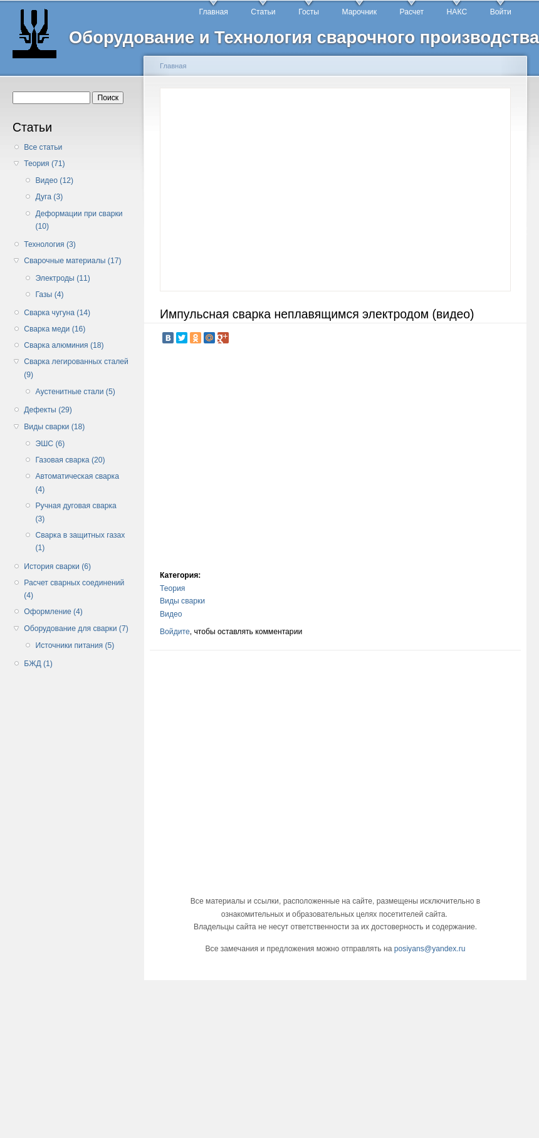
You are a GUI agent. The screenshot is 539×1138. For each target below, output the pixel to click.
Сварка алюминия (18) (63, 345)
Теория (172, 588)
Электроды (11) (62, 278)
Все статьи (43, 147)
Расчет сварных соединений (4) (74, 589)
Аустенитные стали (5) (75, 391)
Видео (171, 614)
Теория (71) (44, 163)
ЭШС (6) (50, 443)
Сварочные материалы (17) (72, 260)
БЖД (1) (38, 663)
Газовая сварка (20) (70, 460)
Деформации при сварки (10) (78, 220)
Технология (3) (50, 244)
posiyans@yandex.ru (430, 948)
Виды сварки (182, 601)
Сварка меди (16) (54, 329)
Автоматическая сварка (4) (76, 483)
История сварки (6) (57, 566)
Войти (500, 12)
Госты (308, 12)
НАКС (457, 12)
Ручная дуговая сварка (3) (75, 512)
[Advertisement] (74, 874)
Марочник (359, 12)
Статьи (263, 12)
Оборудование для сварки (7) (76, 628)
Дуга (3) (49, 196)
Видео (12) (54, 180)
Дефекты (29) (48, 409)
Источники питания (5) (74, 645)
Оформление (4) (53, 611)
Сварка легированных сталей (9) (76, 368)
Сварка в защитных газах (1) (80, 542)
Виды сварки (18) (54, 426)
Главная (213, 12)
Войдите (175, 631)
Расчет (411, 12)
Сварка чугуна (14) (57, 312)
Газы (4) (49, 294)
